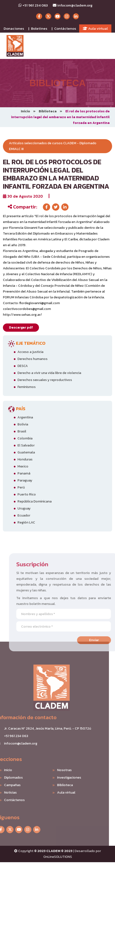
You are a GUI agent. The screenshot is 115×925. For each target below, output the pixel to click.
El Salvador (26, 445)
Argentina (25, 417)
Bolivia (22, 424)
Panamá (23, 473)
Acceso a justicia (30, 351)
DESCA (22, 365)
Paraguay (24, 480)
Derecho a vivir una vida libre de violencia (49, 372)
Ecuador (23, 515)
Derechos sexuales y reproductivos (44, 379)
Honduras (24, 459)
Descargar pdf (21, 327)
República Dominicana (34, 501)
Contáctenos (65, 28)
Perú (21, 487)
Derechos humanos (32, 358)
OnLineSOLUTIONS (57, 856)
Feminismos (26, 386)
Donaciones (14, 28)
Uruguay (24, 508)
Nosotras (57, 770)
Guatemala (26, 452)
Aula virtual (95, 28)
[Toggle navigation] (105, 45)
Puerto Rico (26, 494)
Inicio (25, 111)
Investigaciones (62, 777)
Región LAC (26, 522)
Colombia (24, 438)
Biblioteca (48, 111)
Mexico (22, 466)
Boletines (39, 28)
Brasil (21, 431)
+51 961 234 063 (33, 5)
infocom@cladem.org (72, 5)
